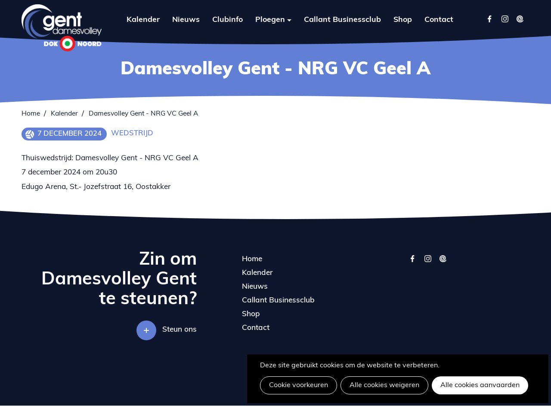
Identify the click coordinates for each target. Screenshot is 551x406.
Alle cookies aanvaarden (480, 385)
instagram (427, 262)
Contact (438, 20)
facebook (412, 262)
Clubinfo (227, 20)
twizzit (442, 262)
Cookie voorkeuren (298, 385)
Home (31, 113)
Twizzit (519, 18)
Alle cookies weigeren (384, 385)
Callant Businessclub (342, 20)
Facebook (489, 18)
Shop (402, 20)
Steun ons (179, 329)
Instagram (504, 18)
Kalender (143, 20)
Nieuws (186, 20)
